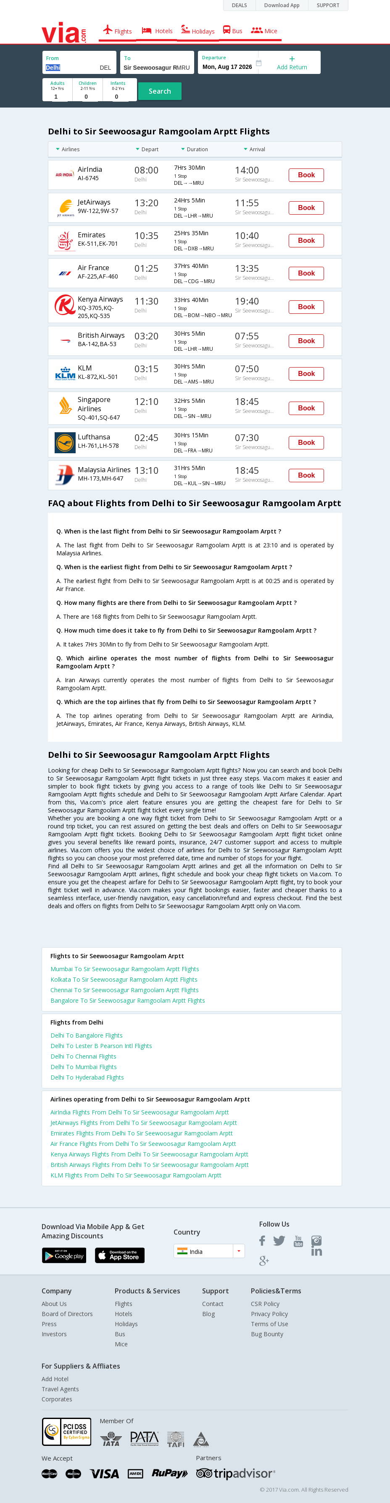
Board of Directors (67, 1314)
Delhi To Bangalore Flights (86, 1035)
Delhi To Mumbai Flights (83, 1067)
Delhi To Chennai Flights (83, 1056)
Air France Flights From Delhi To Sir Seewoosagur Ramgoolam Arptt (143, 1144)
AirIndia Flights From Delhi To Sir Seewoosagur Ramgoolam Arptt (139, 1112)
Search (160, 91)
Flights (123, 1304)
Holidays (126, 1324)
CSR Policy (265, 1304)
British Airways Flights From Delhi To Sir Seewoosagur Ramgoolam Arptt (149, 1165)
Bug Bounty (267, 1334)
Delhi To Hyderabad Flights (87, 1077)
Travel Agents (60, 1389)
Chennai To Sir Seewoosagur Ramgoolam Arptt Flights (124, 990)
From (52, 58)
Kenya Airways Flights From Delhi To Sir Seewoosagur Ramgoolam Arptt (149, 1154)
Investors (54, 1334)
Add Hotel (55, 1379)
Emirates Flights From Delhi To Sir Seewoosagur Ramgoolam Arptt (141, 1133)
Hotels (123, 1314)
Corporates (57, 1399)
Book (306, 175)
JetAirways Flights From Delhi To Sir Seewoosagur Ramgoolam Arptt (143, 1123)
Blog (208, 1314)
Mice (121, 1344)
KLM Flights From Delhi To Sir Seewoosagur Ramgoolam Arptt (135, 1175)
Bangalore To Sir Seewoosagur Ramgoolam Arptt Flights (127, 1000)
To (127, 58)
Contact (213, 1304)
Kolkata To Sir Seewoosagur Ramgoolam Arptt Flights (124, 979)
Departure (214, 57)
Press (49, 1324)
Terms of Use (269, 1324)
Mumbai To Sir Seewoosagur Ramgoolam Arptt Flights (124, 969)
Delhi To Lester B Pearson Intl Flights (101, 1046)
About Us (54, 1304)
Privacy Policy (269, 1314)
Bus (120, 1334)
